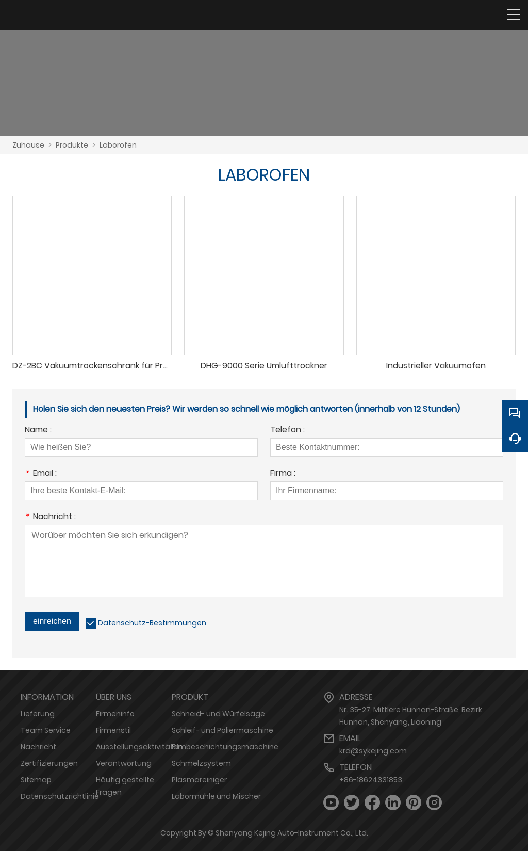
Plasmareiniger (199, 780)
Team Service (46, 730)
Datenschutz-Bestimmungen (152, 623)
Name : (38, 431)
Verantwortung (124, 763)
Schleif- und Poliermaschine (222, 730)
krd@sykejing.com (373, 751)
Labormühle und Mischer (216, 796)
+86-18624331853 (370, 780)
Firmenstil (113, 730)
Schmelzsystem (201, 763)
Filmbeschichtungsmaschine (225, 747)
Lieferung (38, 714)
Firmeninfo (115, 714)
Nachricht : (50, 517)
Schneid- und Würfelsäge (218, 714)
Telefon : (287, 431)
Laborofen (118, 145)
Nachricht (38, 747)
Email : (41, 474)
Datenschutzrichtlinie (60, 796)
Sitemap (36, 780)
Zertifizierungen (49, 763)
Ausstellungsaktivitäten (139, 747)
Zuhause (28, 145)
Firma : (282, 474)
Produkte (72, 145)
